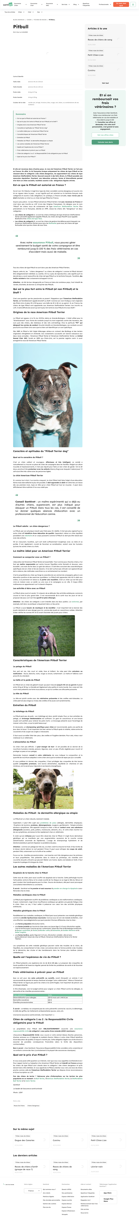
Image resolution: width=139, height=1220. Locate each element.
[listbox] (105, 55)
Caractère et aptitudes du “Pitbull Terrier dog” (32, 128)
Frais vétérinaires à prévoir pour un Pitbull (31, 150)
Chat (31, 12)
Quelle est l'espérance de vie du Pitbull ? (30, 147)
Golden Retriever (69, 930)
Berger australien (23, 930)
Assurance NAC (52, 4)
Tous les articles (10, 12)
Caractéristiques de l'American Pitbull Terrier (32, 134)
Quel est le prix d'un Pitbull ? (26, 156)
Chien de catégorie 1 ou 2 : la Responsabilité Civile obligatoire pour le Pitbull (42, 153)
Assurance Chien (20, 4)
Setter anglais (20, 932)
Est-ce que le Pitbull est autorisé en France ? (31, 118)
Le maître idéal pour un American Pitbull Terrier (32, 131)
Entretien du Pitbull (23, 137)
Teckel (35, 930)
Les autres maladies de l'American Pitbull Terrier (33, 144)
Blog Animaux (18, 20)
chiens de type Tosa (34, 219)
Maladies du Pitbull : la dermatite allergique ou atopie (35, 141)
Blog (76, 4)
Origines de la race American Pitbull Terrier (31, 125)
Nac (40, 12)
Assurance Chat (36, 4)
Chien (21, 12)
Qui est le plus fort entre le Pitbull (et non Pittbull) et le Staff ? (37, 121)
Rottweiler (53, 223)
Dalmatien (56, 930)
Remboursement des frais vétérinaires (89, 1205)
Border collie (45, 930)
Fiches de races (40, 20)
